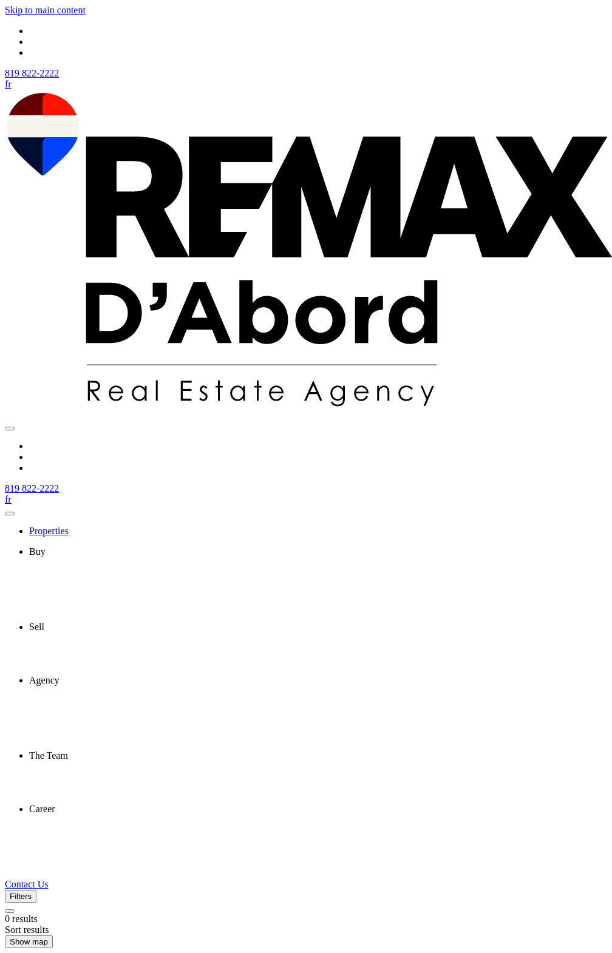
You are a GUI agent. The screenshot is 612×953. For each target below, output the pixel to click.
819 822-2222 (32, 73)
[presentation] (318, 551)
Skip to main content (45, 10)
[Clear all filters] (10, 911)
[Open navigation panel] (10, 428)
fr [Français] (8, 84)
